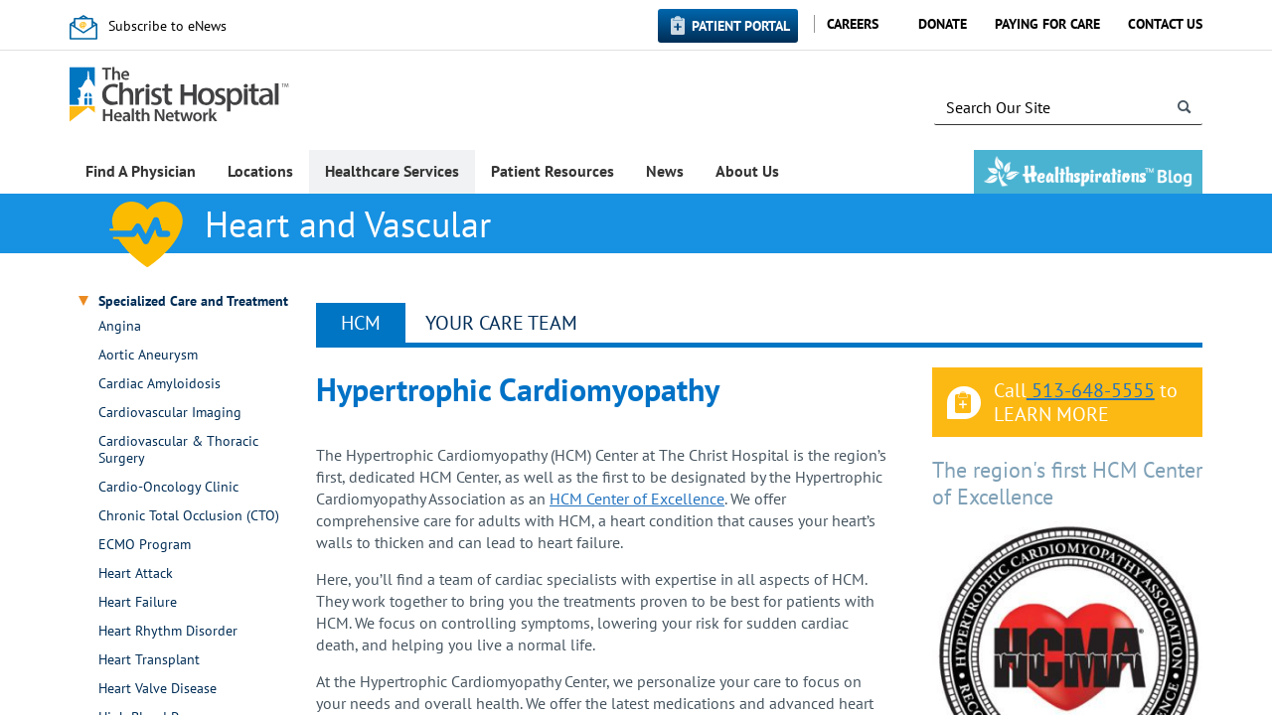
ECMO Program (144, 544)
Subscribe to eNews (167, 26)
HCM (361, 323)
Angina (119, 326)
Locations (260, 171)
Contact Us (1165, 24)
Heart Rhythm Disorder (168, 631)
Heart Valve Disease (157, 688)
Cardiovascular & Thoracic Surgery (178, 450)
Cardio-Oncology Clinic (168, 487)
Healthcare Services (392, 171)
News (665, 171)
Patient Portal (741, 26)
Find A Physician (140, 171)
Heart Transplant (149, 659)
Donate (942, 24)
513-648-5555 (1091, 390)
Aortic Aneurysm (148, 355)
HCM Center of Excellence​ (637, 498)
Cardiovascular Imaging (169, 412)
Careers (852, 24)
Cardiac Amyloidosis (159, 383)
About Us (747, 171)
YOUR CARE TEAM (501, 323)
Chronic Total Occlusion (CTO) (188, 515)
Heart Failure (137, 602)
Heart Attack (135, 573)
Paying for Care (1047, 24)
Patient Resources (552, 171)
